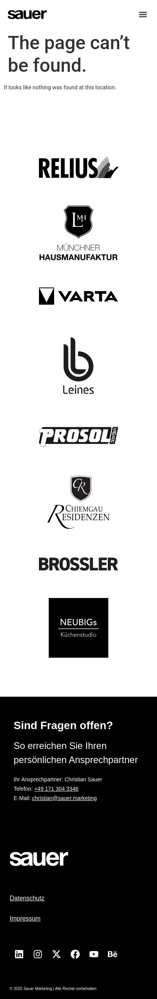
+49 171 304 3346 (56, 789)
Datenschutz (27, 898)
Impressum (25, 918)
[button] (142, 14)
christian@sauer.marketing (64, 798)
